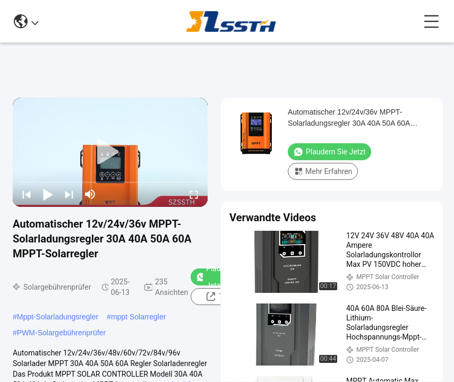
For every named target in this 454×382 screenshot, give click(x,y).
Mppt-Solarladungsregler (57, 316)
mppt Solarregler (138, 316)
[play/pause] (47, 194)
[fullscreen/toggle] (193, 194)
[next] (69, 194)
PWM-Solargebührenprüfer (61, 332)
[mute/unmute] (90, 194)
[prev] (26, 194)
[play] (110, 152)
